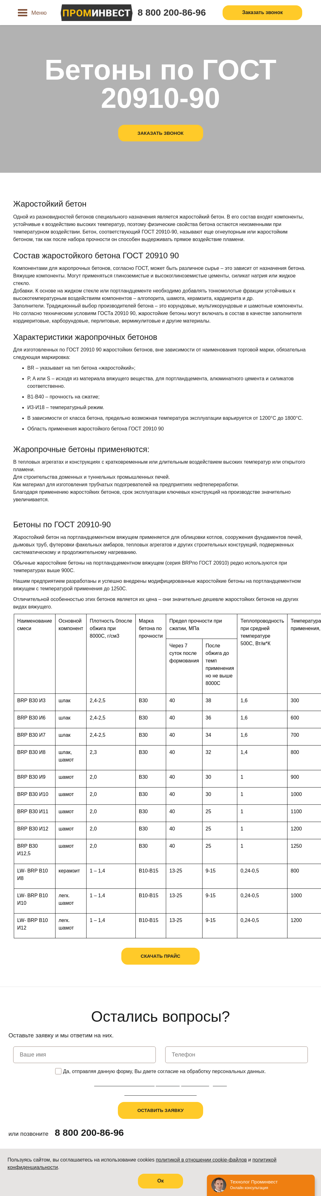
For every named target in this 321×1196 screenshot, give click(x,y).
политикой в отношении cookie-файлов (201, 1159)
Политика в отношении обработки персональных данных (160, 1084)
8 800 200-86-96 (171, 12)
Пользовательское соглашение (160, 1093)
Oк (160, 1180)
